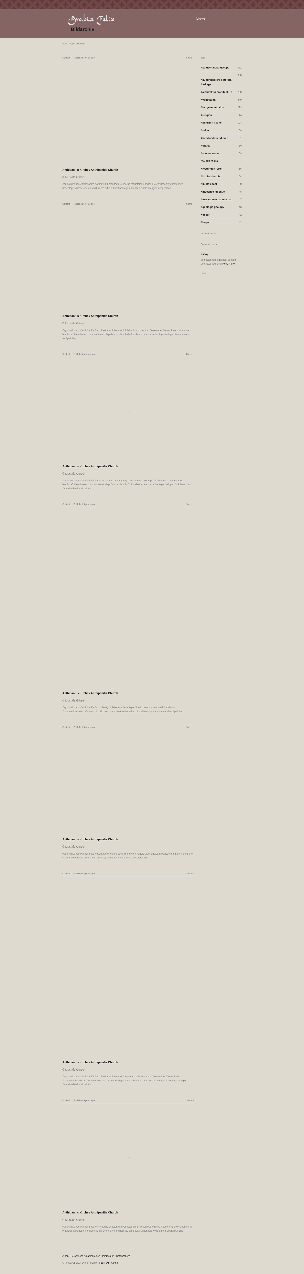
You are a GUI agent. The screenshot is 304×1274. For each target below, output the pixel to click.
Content (66, 57)
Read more (228, 263)
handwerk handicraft (164, 707)
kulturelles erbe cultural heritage (111, 188)
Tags (72, 43)
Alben (200, 19)
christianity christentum (170, 184)
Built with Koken (109, 1262)
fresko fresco (171, 330)
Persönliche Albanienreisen (85, 1256)
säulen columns (185, 484)
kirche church (83, 188)
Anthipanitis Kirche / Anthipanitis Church (90, 169)
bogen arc (150, 184)
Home (65, 43)
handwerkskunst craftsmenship (92, 334)
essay (204, 254)
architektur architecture (109, 184)
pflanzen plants (138, 188)
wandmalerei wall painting (78, 488)
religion (153, 188)
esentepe (80, 43)
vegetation (165, 188)
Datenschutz (123, 1256)
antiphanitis (88, 184)
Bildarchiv (82, 29)
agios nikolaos (72, 184)
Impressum (108, 1256)
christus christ (144, 1076)
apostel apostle (104, 480)
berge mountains (133, 184)
